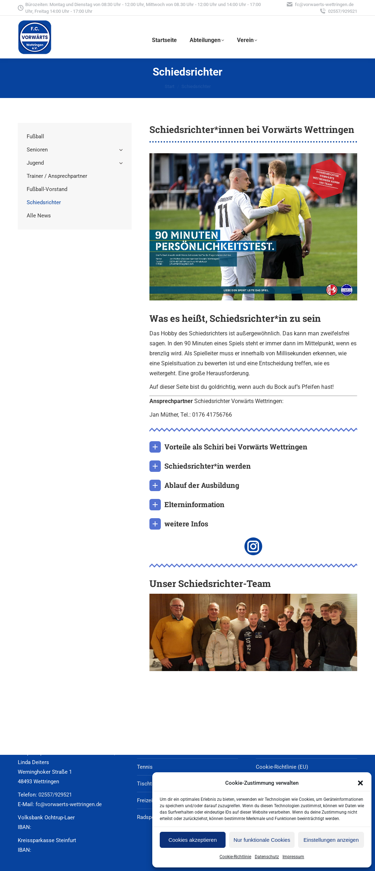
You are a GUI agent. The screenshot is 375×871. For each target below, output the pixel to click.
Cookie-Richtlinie (235, 856)
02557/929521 (338, 11)
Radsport (147, 817)
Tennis (145, 767)
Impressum (293, 856)
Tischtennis (151, 783)
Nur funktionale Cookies (261, 840)
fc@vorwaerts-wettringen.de (320, 4)
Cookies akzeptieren (192, 840)
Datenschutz (267, 856)
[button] (360, 783)
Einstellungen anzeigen (331, 840)
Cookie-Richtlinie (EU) (282, 767)
